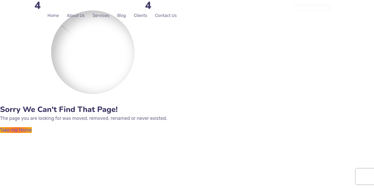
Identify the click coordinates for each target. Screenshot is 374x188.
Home (53, 15)
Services (101, 15)
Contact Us (166, 15)
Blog (121, 15)
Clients (140, 15)
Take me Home (16, 130)
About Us (76, 15)
